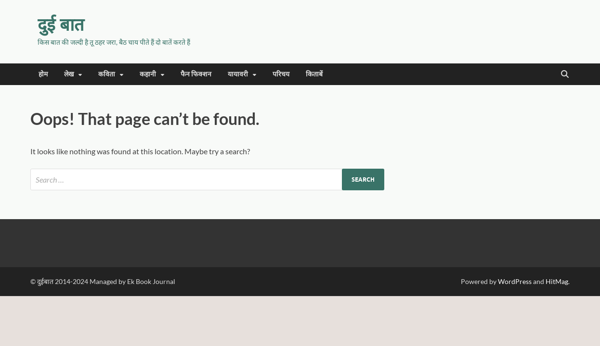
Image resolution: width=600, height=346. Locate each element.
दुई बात (61, 24)
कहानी (148, 74)
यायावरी (238, 74)
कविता (106, 74)
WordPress (515, 281)
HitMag (557, 281)
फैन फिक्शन (196, 74)
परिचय (281, 74)
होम (43, 74)
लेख (69, 74)
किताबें (314, 74)
